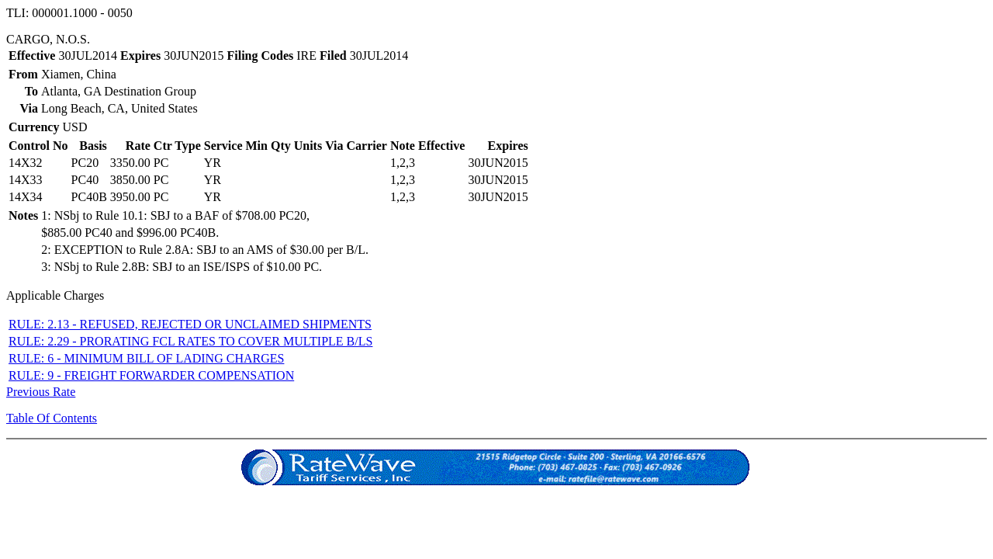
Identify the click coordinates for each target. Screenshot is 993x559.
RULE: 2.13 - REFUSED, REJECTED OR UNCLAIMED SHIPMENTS (190, 324)
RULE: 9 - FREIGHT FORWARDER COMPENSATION (151, 375)
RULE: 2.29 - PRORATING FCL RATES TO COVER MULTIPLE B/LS (190, 341)
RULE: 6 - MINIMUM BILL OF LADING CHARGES (146, 358)
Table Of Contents (51, 418)
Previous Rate (40, 391)
